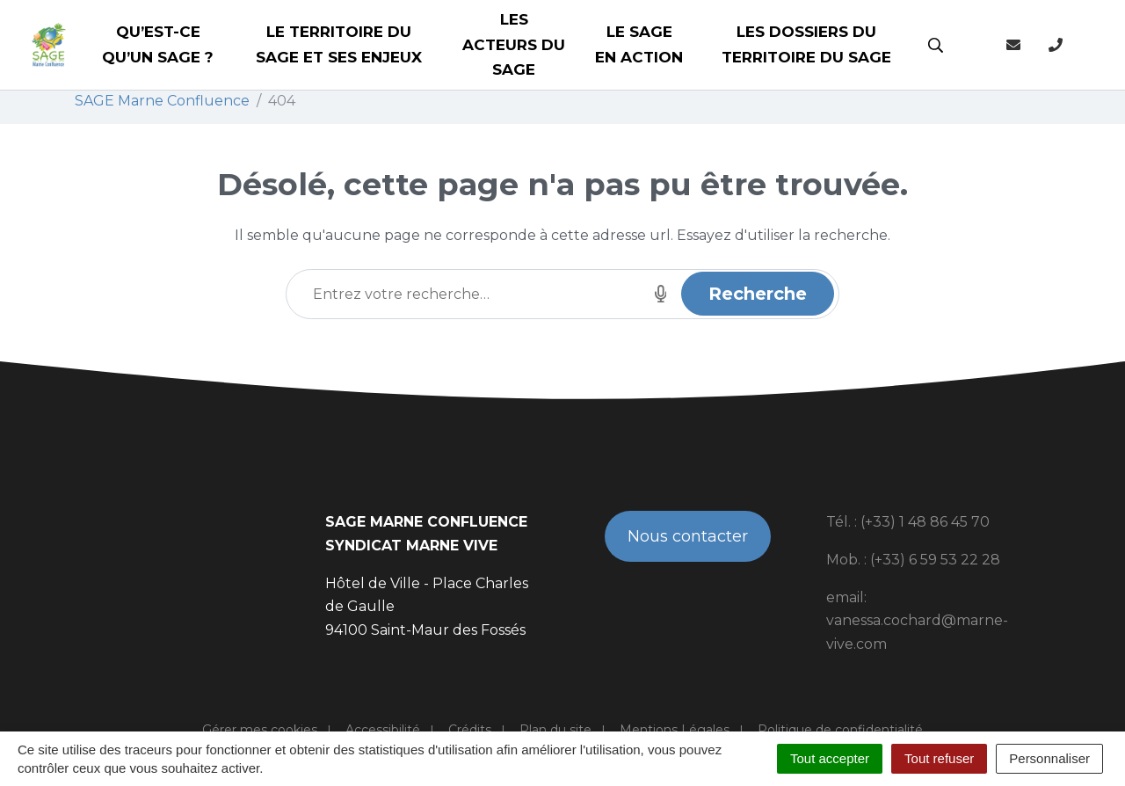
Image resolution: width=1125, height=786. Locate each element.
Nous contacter (688, 536)
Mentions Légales (674, 730)
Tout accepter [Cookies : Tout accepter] (829, 758)
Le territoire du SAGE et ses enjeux (339, 44)
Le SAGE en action (639, 44)
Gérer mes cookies (259, 730)
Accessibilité (382, 730)
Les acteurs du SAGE (513, 44)
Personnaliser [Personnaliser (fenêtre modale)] (1049, 758)
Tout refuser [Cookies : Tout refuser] (939, 758)
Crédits (469, 730)
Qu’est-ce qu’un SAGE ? (158, 44)
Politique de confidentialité (840, 730)
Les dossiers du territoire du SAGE (806, 44)
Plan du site (555, 730)
